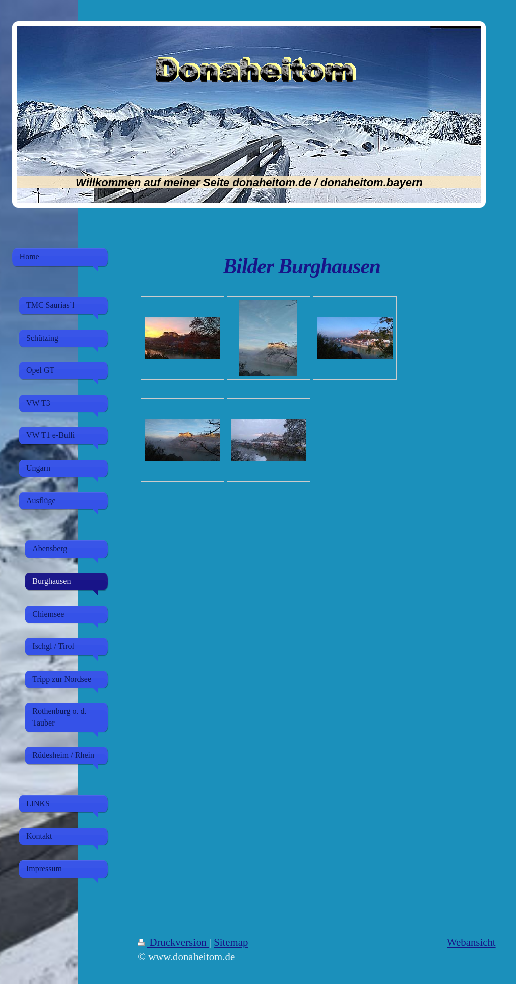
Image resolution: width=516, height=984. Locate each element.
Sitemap (231, 942)
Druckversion (173, 942)
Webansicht (471, 942)
